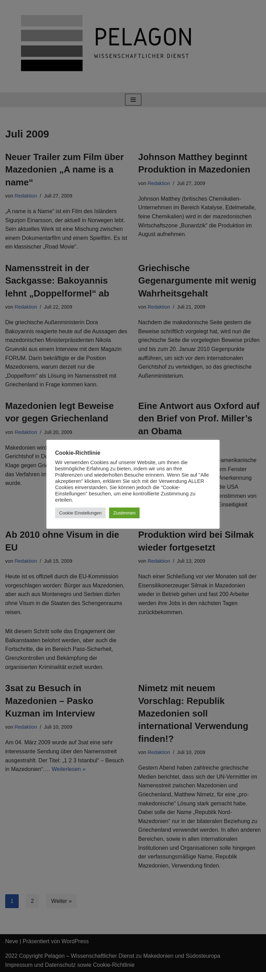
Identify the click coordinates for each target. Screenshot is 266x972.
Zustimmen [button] (124, 513)
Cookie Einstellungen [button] (80, 513)
